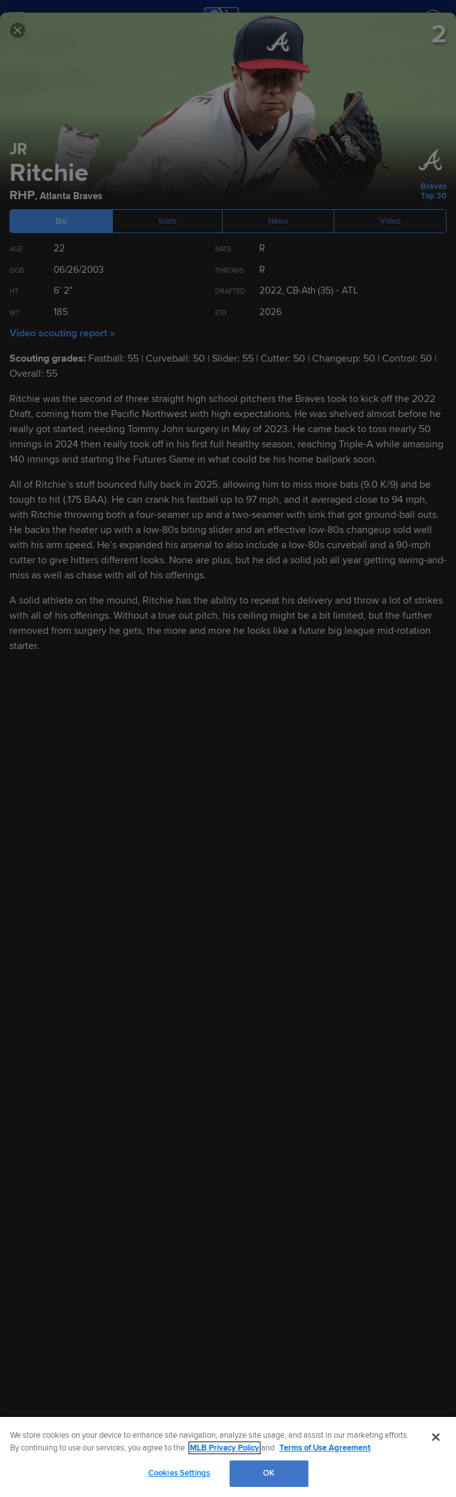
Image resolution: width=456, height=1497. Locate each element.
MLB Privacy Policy (224, 1448)
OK (268, 1473)
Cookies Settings (179, 1473)
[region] (228, 1457)
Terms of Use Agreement (324, 1448)
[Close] (436, 1437)
